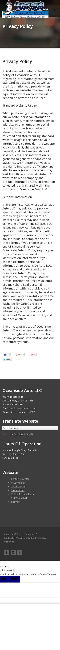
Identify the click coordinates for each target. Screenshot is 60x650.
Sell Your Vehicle (19, 497)
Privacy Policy (17, 61)
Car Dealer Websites (14, 537)
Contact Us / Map (20, 478)
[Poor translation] (14, 579)
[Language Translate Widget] (30, 428)
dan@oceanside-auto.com (22, 408)
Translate (28, 433)
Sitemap (15, 501)
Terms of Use (18, 486)
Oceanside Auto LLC (27, 534)
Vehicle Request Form (22, 494)
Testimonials (17, 490)
